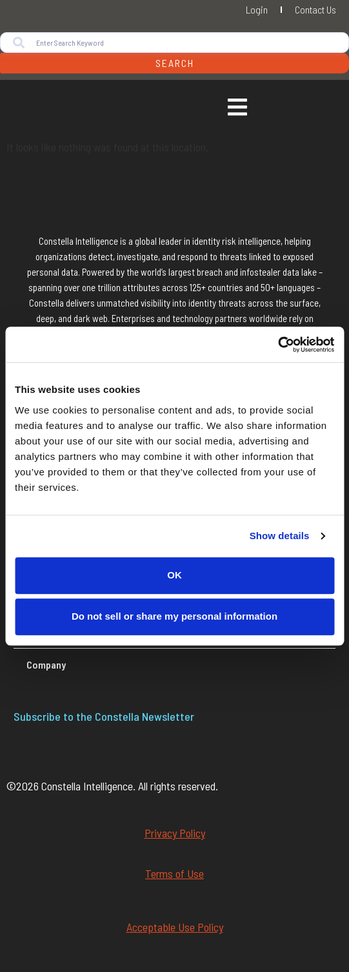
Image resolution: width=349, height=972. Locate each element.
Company (46, 664)
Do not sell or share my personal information (174, 616)
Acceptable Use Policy (174, 927)
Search (174, 63)
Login (257, 9)
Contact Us (315, 9)
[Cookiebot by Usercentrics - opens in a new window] (277, 344)
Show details (280, 535)
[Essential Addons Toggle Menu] (237, 109)
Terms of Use (174, 873)
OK (174, 574)
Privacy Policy (175, 833)
